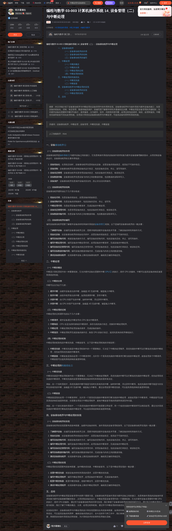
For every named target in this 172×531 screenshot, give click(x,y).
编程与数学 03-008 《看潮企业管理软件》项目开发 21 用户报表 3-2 (24, 171)
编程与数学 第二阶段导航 (21, 47)
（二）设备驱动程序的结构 (75, 54)
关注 (65, 526)
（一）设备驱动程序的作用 (75, 51)
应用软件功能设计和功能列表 (22, 51)
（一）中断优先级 (71, 80)
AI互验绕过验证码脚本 (16, 131)
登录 (121, 3)
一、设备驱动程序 (66, 48)
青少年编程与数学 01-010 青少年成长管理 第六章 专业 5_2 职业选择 (24, 63)
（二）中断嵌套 (70, 83)
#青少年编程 (74, 28)
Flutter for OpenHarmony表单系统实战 (24, 142)
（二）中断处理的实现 (73, 93)
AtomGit (36, 3)
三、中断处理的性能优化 (68, 77)
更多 (58, 3)
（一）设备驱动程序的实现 (75, 90)
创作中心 (153, 3)
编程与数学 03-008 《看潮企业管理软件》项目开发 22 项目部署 (24, 157)
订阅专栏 (156, 34)
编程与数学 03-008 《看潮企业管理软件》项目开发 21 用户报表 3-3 (24, 164)
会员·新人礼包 (134, 2)
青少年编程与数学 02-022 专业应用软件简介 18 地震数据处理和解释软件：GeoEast (24, 71)
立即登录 (103, 23)
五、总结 (62, 97)
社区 (28, 3)
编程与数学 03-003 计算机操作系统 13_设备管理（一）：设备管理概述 (27, 112)
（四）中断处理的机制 (73, 74)
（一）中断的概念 (71, 64)
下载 (22, 3)
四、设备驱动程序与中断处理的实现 (73, 87)
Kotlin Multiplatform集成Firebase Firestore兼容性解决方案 (24, 136)
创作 (165, 3)
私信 (33, 35)
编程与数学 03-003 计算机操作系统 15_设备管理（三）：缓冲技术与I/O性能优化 (27, 116)
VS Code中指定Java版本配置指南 (21, 127)
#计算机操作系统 (61, 28)
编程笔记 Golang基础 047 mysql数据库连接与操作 (23, 56)
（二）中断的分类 (71, 67)
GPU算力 (48, 2)
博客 (16, 3)
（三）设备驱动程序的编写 (75, 58)
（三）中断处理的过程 (73, 71)
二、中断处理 (64, 61)
